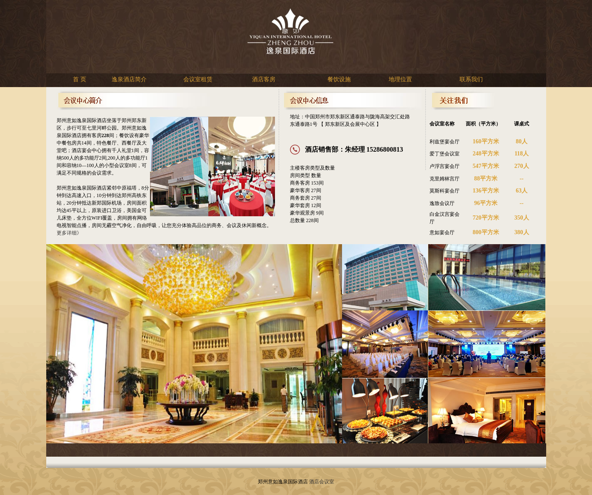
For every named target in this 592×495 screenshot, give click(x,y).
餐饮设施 (339, 79)
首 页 (79, 79)
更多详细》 (69, 233)
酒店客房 (263, 79)
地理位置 (400, 79)
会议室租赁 (197, 79)
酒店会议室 (321, 482)
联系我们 (471, 79)
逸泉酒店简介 (129, 79)
